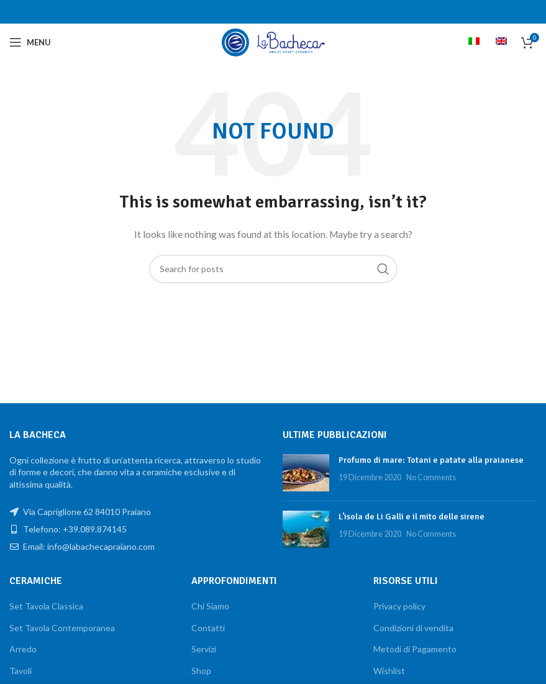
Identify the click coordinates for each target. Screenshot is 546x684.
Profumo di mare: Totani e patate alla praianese (431, 460)
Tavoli (20, 670)
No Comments (431, 477)
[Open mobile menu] (30, 42)
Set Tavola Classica (46, 606)
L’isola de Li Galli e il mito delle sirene (412, 516)
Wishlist (389, 670)
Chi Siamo (210, 606)
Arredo (23, 649)
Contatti (208, 627)
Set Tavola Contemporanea (62, 627)
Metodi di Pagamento (415, 649)
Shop (201, 670)
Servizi (203, 649)
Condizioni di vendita (413, 627)
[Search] (273, 269)
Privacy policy (399, 606)
